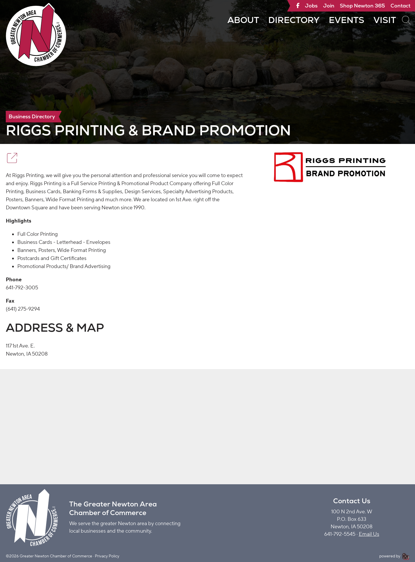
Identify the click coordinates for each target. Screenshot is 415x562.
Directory (294, 20)
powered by (394, 556)
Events (346, 20)
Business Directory (32, 116)
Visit (384, 20)
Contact (400, 5)
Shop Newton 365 (362, 5)
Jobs (311, 5)
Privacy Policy (107, 556)
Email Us (369, 534)
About (243, 20)
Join (328, 5)
